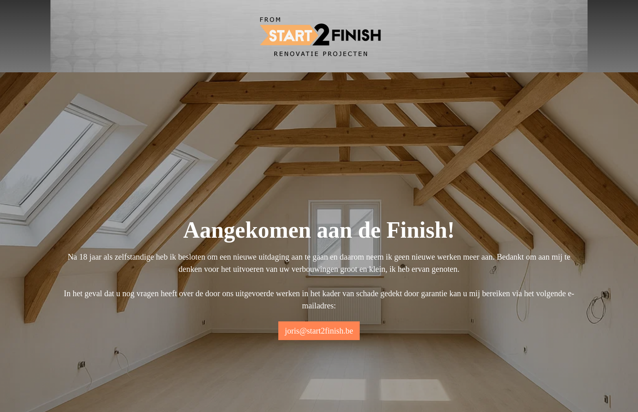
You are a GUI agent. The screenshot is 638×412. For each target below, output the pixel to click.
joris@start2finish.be (319, 330)
